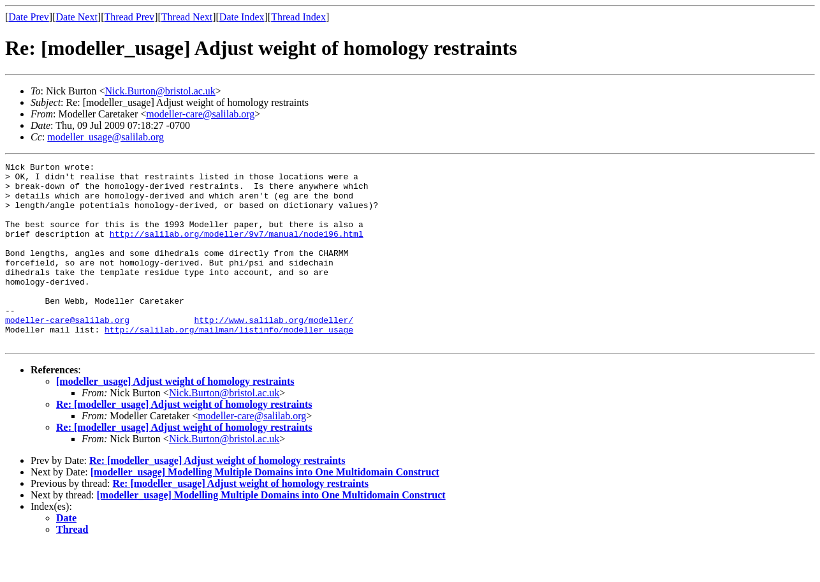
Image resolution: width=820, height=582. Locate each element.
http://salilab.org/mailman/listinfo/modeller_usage (229, 363)
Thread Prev (129, 16)
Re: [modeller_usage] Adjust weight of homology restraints (184, 440)
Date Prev (28, 16)
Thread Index (298, 16)
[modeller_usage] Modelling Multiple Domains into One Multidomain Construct (265, 508)
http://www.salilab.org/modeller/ (273, 352)
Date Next (77, 16)
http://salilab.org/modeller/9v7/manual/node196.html (236, 249)
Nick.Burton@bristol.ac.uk (160, 91)
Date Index (242, 16)
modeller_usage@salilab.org (105, 136)
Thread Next (186, 16)
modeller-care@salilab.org (200, 113)
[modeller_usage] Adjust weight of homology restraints (175, 417)
